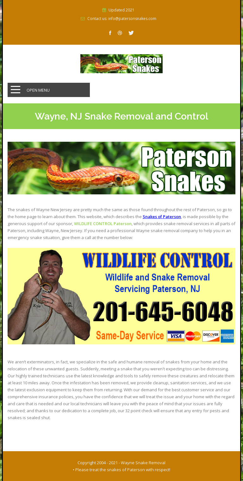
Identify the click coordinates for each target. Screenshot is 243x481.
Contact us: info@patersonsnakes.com (121, 19)
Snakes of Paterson (162, 216)
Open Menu (38, 90)
